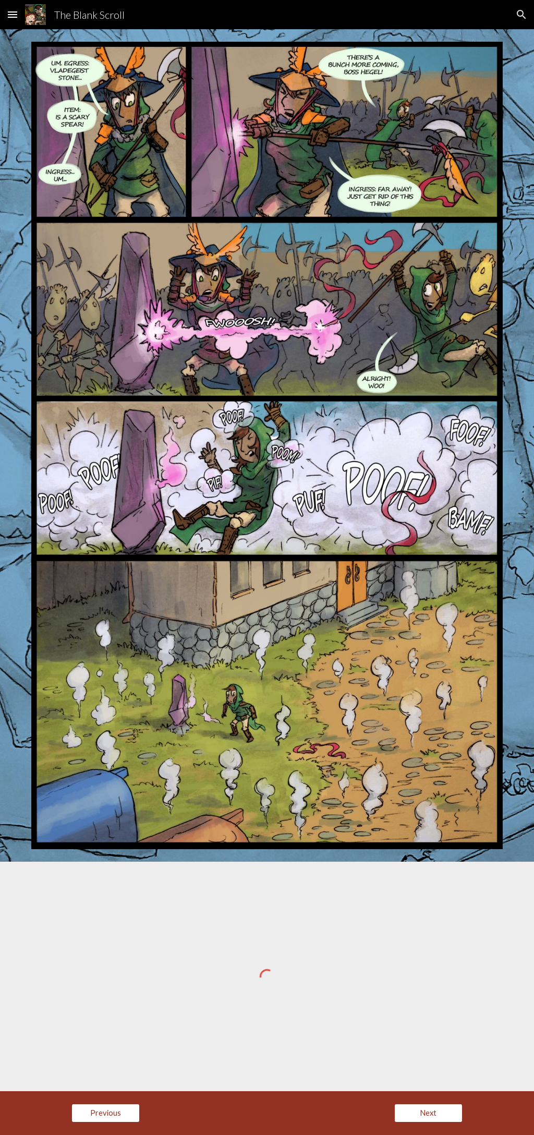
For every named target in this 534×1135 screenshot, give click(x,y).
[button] (12, 14)
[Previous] (105, 1113)
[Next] (428, 1113)
